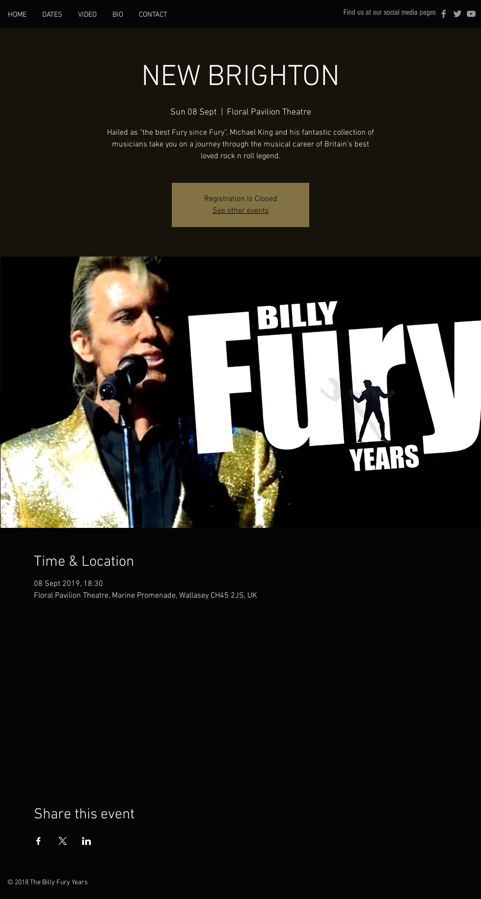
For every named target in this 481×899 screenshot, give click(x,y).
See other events (241, 211)
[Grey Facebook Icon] (443, 13)
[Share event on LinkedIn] (86, 841)
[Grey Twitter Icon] (457, 13)
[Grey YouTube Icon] (471, 13)
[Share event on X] (62, 841)
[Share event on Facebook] (38, 841)
